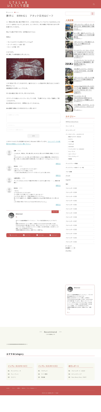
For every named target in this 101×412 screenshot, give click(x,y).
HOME (8, 401)
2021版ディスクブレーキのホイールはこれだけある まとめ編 (83, 70)
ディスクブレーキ (14, 384)
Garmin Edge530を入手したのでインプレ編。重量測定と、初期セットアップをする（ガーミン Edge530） (84, 89)
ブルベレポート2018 (71, 217)
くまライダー (17, 178)
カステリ (70, 139)
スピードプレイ (72, 154)
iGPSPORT (71, 146)
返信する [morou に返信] (58, 175)
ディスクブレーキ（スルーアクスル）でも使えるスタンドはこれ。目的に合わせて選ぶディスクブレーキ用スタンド (84, 53)
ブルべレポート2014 (71, 233)
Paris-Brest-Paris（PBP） (78, 390)
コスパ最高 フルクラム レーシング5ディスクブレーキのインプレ (84, 106)
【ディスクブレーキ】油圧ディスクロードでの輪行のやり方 (84, 43)
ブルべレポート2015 (71, 229)
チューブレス (71, 151)
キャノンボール (70, 126)
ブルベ (16, 12)
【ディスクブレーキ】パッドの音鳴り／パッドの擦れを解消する (84, 78)
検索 (92, 14)
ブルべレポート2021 (71, 204)
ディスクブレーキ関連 (72, 163)
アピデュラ (71, 144)
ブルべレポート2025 (71, 188)
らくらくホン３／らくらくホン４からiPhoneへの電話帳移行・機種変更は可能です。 (84, 62)
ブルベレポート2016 (71, 225)
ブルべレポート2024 (71, 192)
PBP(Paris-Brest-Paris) (72, 122)
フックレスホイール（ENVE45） (76, 149)
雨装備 (70, 159)
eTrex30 (68, 176)
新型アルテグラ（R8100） (75, 136)
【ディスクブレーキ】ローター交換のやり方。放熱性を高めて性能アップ (84, 26)
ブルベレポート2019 (71, 213)
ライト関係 (71, 141)
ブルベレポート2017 (71, 221)
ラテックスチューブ (73, 156)
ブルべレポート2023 (71, 196)
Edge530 (68, 180)
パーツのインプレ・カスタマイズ (75, 134)
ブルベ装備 (69, 171)
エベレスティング (70, 130)
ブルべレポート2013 (71, 237)
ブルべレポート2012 (71, 242)
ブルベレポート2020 (71, 209)
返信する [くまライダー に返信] (58, 185)
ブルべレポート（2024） (77, 384)
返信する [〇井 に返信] (58, 163)
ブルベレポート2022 (71, 200)
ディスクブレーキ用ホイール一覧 (75, 167)
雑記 (67, 184)
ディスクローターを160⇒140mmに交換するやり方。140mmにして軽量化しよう (84, 98)
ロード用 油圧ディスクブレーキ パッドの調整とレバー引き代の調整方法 (85, 35)
